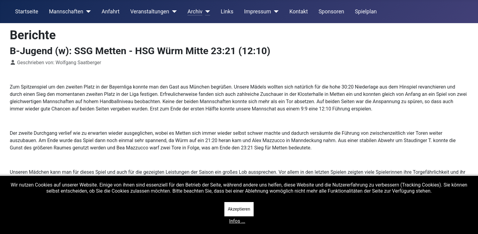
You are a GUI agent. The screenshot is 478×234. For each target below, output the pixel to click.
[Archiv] (206, 12)
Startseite (26, 12)
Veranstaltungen (149, 12)
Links (227, 12)
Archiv (194, 12)
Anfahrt (111, 12)
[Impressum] (275, 12)
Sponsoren (331, 12)
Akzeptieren (239, 209)
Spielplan (366, 12)
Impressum (257, 12)
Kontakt (298, 12)
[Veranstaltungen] (173, 12)
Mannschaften (66, 12)
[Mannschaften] (87, 12)
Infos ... (237, 221)
